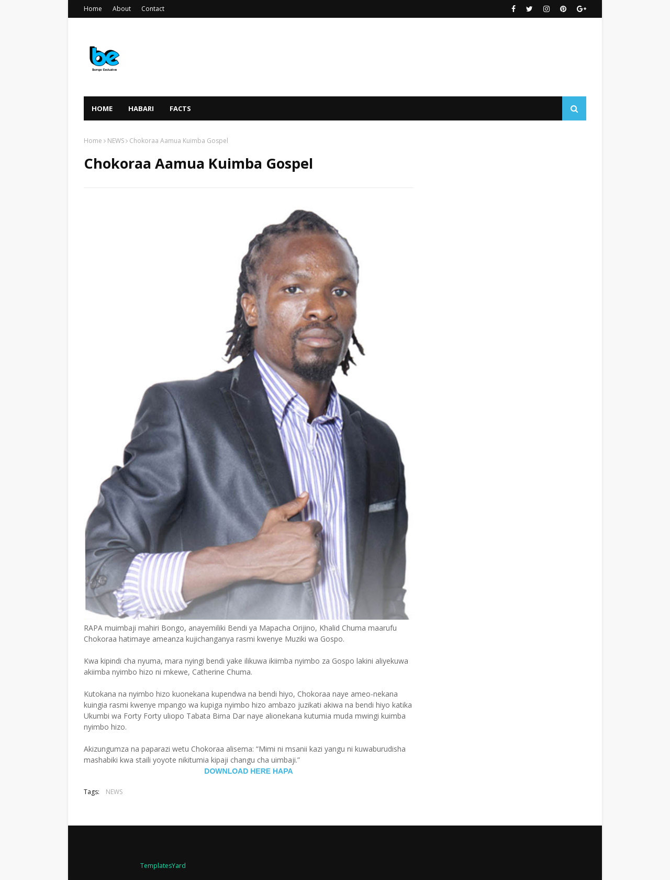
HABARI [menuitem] (141, 108)
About (122, 8)
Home (93, 8)
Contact (152, 8)
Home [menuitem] (102, 108)
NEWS (115, 140)
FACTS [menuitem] (180, 108)
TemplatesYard (163, 865)
